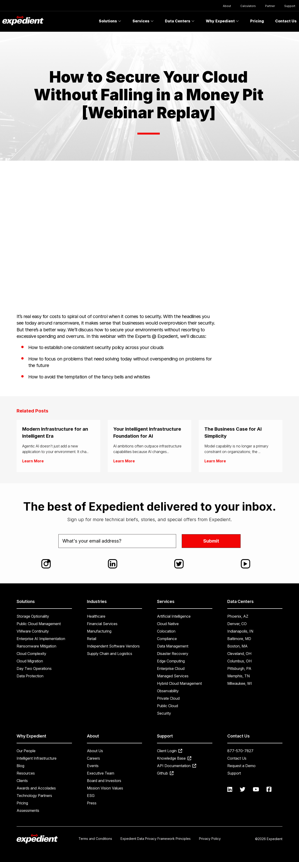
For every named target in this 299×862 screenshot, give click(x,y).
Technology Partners (34, 795)
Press (91, 803)
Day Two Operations (34, 668)
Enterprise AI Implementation (41, 638)
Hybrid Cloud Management (179, 683)
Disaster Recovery (172, 653)
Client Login (169, 750)
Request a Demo (241, 765)
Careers (93, 758)
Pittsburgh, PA (239, 668)
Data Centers (180, 21)
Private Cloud (168, 698)
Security (164, 713)
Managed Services (173, 676)
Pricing (257, 21)
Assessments (28, 810)
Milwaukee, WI (239, 683)
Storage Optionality (33, 616)
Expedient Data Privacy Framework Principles (156, 839)
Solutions (110, 21)
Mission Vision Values (105, 788)
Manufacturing (99, 631)
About (227, 6)
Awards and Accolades (36, 788)
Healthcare (96, 616)
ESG (91, 795)
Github (165, 773)
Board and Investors (104, 780)
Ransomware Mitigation (36, 646)
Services (143, 21)
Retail (91, 638)
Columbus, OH (239, 661)
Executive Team (100, 773)
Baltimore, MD (239, 638)
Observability (168, 691)
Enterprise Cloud (171, 668)
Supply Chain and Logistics (109, 653)
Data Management (172, 646)
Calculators (248, 6)
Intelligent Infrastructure (37, 758)
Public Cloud (167, 705)
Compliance (167, 638)
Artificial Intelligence (174, 616)
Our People (26, 750)
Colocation (166, 631)
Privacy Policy (210, 839)
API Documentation (176, 765)
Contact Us (236, 758)
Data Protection (30, 676)
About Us (95, 750)
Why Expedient (222, 21)
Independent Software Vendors (113, 646)
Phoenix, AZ (237, 616)
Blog (20, 765)
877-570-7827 (240, 750)
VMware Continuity (33, 631)
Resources (26, 773)
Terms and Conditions (95, 839)
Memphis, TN (238, 676)
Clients (22, 780)
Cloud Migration (30, 661)
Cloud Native (168, 623)
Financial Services (102, 623)
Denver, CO (237, 623)
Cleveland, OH (239, 653)
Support (289, 6)
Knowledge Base (174, 758)
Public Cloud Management (39, 623)
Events (93, 765)
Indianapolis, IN (240, 631)
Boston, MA (237, 646)
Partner (270, 6)
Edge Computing (171, 661)
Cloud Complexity (31, 653)
